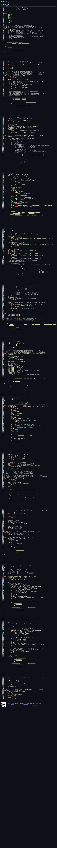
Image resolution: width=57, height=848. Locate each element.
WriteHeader (16, 90)
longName (13, 282)
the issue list (35, 845)
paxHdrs (18, 122)
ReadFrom (19, 603)
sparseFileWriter (21, 369)
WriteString (20, 221)
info (12, 495)
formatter (13, 150)
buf (14, 212)
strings (14, 100)
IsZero (19, 304)
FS (21, 486)
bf (15, 705)
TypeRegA (21, 99)
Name (27, 100)
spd (10, 301)
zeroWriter (22, 706)
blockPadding (15, 478)
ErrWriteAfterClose (19, 616)
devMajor (17, 413)
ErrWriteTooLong (24, 579)
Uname (24, 411)
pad (29, 77)
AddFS (15, 486)
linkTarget (13, 500)
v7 (8, 398)
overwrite (10, 645)
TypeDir (26, 102)
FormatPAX (22, 128)
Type (19, 501)
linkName (15, 401)
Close (16, 533)
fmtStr (9, 254)
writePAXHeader (21, 129)
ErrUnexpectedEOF (22, 789)
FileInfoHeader (20, 512)
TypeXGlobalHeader (26, 209)
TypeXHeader (21, 238)
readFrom (16, 598)
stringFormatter (36, 388)
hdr (21, 90)
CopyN (23, 768)
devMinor (17, 414)
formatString (28, 151)
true (24, 561)
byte (17, 227)
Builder (21, 212)
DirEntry (37, 487)
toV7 (16, 398)
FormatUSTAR (23, 124)
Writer (8, 33)
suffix (15, 144)
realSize (15, 163)
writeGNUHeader (21, 132)
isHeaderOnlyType (13, 473)
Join (22, 237)
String (19, 241)
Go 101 (12, 843)
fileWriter (12, 37)
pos (15, 699)
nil (15, 70)
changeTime (28, 309)
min (20, 705)
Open (20, 528)
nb (9, 73)
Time (25, 117)
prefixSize (20, 547)
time (32, 116)
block (11, 39)
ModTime (16, 116)
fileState (10, 57)
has (18, 124)
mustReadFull (19, 781)
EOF (16, 788)
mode (14, 402)
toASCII (38, 254)
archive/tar (7, 6)
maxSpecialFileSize (23, 242)
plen (9, 557)
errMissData (19, 724)
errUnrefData (19, 729)
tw (7, 69)
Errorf (18, 75)
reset (12, 389)
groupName (17, 412)
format (37, 423)
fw (7, 644)
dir (15, 236)
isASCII (23, 545)
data (12, 241)
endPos (9, 699)
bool (36, 543)
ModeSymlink (30, 501)
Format (14, 115)
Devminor (25, 414)
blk (8, 151)
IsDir (15, 518)
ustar (9, 409)
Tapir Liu (26, 843)
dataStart (13, 703)
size (14, 406)
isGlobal (10, 209)
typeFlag (11, 399)
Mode (20, 402)
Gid (22, 405)
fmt (15, 75)
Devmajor (25, 413)
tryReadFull (16, 829)
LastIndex (16, 554)
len (10, 210)
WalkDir (14, 487)
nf (13, 702)
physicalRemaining (21, 678)
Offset (29, 703)
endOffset (38, 703)
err (11, 70)
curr (19, 51)
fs (20, 486)
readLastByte (13, 751)
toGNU (23, 306)
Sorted (25, 215)
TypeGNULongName (37, 286)
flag (14, 227)
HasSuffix (19, 100)
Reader (15, 59)
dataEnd (19, 703)
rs (8, 739)
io (10, 34)
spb (10, 302)
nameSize (19, 283)
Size (26, 158)
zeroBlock (23, 77)
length (9, 544)
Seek (21, 742)
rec (15, 216)
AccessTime (17, 117)
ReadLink (28, 504)
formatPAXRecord (25, 216)
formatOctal (35, 151)
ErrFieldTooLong (22, 243)
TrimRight (17, 433)
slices (22, 215)
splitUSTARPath (24, 144)
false (20, 546)
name (14, 225)
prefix (10, 144)
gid (14, 405)
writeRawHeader (16, 158)
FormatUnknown (21, 115)
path (23, 236)
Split (25, 236)
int (23, 573)
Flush (15, 69)
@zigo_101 (14, 846)
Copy (18, 534)
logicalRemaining (21, 73)
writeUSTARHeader (22, 125)
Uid (22, 403)
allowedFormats (11, 122)
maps (29, 215)
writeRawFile (21, 245)
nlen (9, 556)
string (16, 143)
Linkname (15, 290)
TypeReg (26, 104)
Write (19, 77)
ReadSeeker (18, 739)
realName (10, 163)
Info (20, 495)
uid (14, 403)
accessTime (28, 306)
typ (13, 501)
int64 (11, 36)
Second (34, 116)
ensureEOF (18, 798)
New (22, 510)
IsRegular (21, 508)
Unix (42, 306)
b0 (8, 698)
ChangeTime (17, 118)
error (11, 45)
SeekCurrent (28, 742)
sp (24, 703)
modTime (9, 392)
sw (7, 691)
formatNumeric (36, 303)
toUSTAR (19, 152)
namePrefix (12, 143)
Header (11, 38)
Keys (31, 215)
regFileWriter (25, 51)
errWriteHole (23, 820)
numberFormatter (48, 388)
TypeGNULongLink (37, 293)
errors (19, 510)
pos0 (9, 752)
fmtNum (42, 388)
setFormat (12, 154)
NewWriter (9, 50)
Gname (24, 412)
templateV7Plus (16, 151)
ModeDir (33, 508)
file (19, 236)
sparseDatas (15, 301)
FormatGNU (22, 131)
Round (29, 116)
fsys (18, 486)
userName (17, 411)
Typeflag (15, 99)
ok (18, 144)
